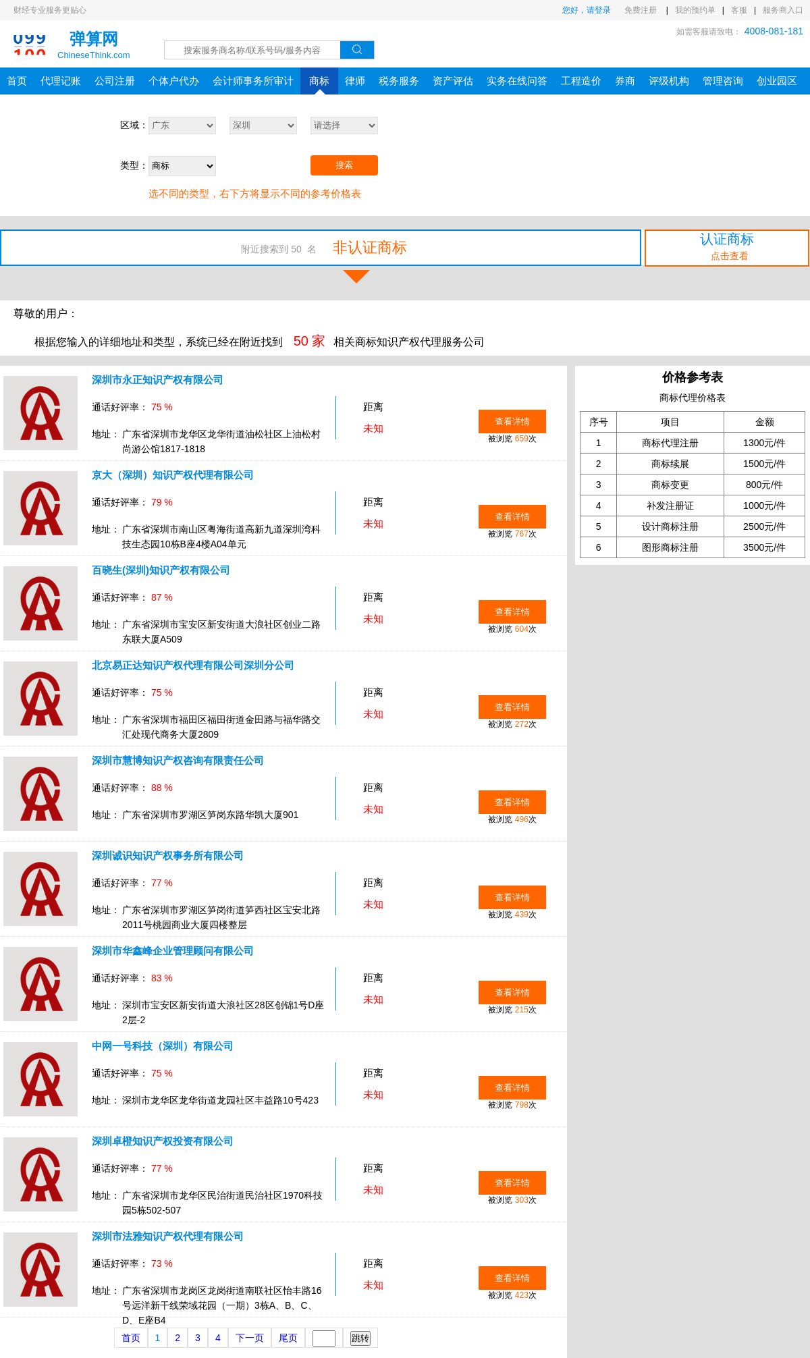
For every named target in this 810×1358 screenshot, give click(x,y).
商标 (319, 84)
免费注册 (641, 10)
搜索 (344, 165)
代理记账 (60, 80)
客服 (739, 10)
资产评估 (453, 80)
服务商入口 (783, 10)
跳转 (360, 1338)
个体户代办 (173, 80)
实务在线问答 (517, 80)
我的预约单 (695, 10)
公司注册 (114, 80)
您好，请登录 (586, 10)
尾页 (288, 1337)
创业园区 (777, 80)
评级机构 (669, 80)
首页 (17, 80)
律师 (355, 80)
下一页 (250, 1337)
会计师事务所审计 (253, 80)
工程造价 (581, 80)
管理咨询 (723, 80)
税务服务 (399, 80)
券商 (625, 80)
